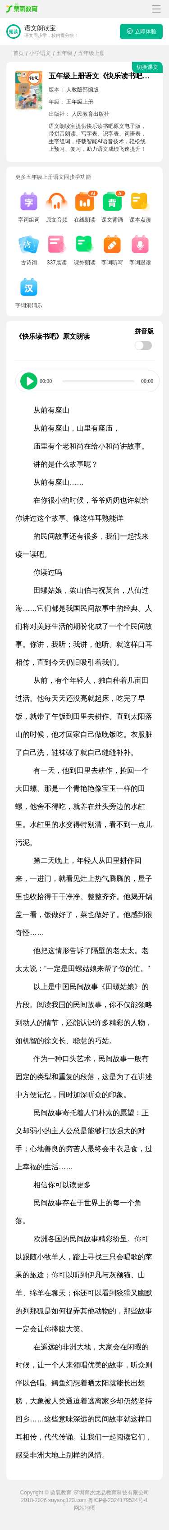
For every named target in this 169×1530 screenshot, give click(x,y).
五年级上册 (91, 53)
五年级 (64, 53)
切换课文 (147, 67)
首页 (18, 53)
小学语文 (40, 53)
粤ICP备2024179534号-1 (118, 1500)
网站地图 (85, 1508)
